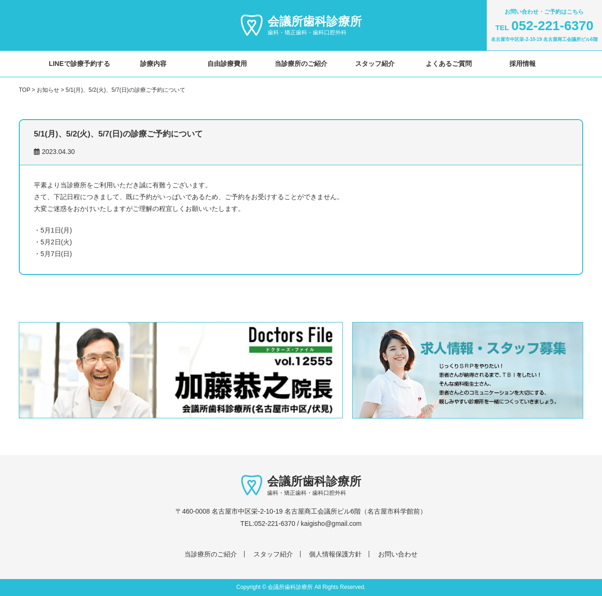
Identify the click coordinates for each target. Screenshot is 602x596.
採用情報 (522, 63)
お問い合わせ (398, 554)
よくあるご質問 (449, 63)
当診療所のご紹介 (301, 63)
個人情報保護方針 (335, 554)
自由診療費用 (227, 63)
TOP (24, 90)
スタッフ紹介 (375, 63)
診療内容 (153, 63)
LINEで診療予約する (79, 63)
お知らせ (48, 90)
